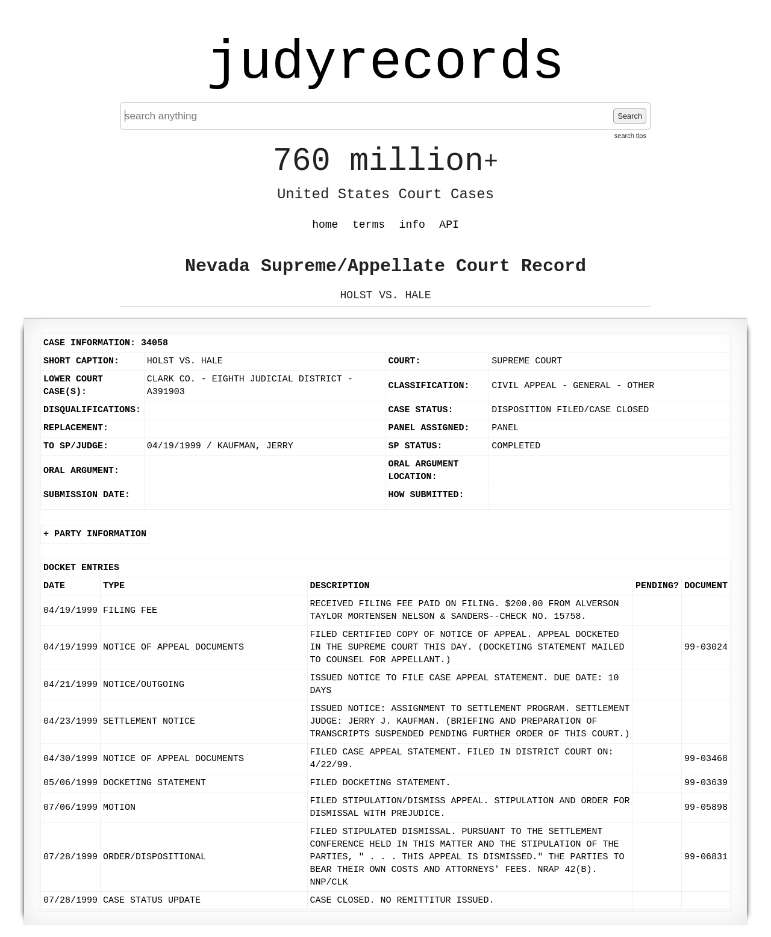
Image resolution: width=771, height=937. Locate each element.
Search (629, 116)
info (412, 225)
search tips (630, 135)
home (325, 225)
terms (368, 225)
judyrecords (385, 63)
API (448, 225)
